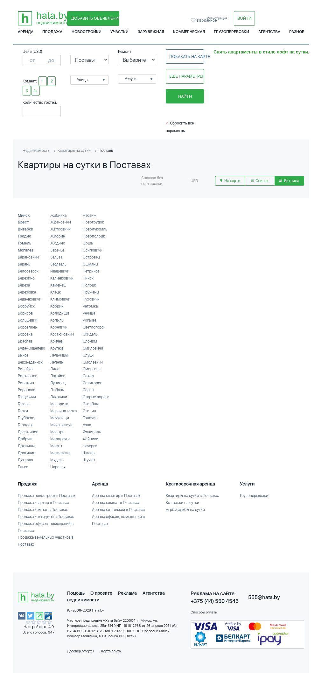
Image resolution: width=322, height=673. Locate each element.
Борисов (25, 313)
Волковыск (27, 376)
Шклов (88, 453)
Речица (89, 313)
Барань (24, 264)
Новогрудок (93, 222)
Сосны (88, 390)
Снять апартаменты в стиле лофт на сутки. (261, 51)
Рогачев (89, 320)
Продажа (52, 32)
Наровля (58, 467)
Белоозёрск (28, 271)
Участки (119, 32)
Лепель (56, 362)
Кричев (56, 341)
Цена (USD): (33, 51)
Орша (88, 243)
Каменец (58, 285)
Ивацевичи (59, 271)
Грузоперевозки (231, 32)
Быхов (23, 355)
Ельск (23, 467)
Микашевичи (61, 425)
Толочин (90, 418)
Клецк (55, 292)
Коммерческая (189, 32)
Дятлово (25, 460)
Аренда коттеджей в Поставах (118, 509)
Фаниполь (92, 432)
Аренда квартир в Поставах (116, 495)
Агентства (269, 32)
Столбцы (91, 404)
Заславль (58, 264)
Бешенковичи (29, 299)
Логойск (57, 376)
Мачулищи (59, 418)
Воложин (26, 383)
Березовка (27, 292)
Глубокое (26, 418)
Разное (296, 32)
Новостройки (87, 32)
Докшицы (26, 446)
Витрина (289, 181)
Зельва (56, 257)
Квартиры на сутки (74, 150)
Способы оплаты (204, 612)
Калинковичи (62, 278)
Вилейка (25, 369)
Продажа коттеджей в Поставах (46, 516)
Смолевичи (93, 362)
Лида (54, 369)
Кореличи (58, 327)
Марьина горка (63, 411)
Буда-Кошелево (31, 348)
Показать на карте (186, 56)
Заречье (57, 250)
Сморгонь (92, 369)
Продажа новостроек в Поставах (46, 495)
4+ (35, 91)
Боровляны (28, 327)
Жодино (57, 243)
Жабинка (58, 215)
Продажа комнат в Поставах (43, 509)
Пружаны (91, 292)
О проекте (101, 593)
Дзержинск (28, 432)
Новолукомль (95, 229)
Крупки (56, 348)
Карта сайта (111, 651)
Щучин (89, 460)
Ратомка (90, 306)
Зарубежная (151, 32)
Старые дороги (96, 397)
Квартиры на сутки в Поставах (192, 495)
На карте (230, 181)
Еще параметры (186, 76)
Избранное (194, 20)
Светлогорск (94, 327)
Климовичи (60, 299)
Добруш (25, 439)
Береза (24, 285)
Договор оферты (80, 651)
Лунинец (58, 383)
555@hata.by (264, 597)
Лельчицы (59, 355)
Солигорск (92, 383)
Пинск (88, 278)
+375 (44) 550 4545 (215, 601)
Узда (87, 425)
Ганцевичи (27, 397)
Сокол (88, 376)
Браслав (25, 341)
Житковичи (60, 229)
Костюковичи (62, 334)
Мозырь (57, 432)
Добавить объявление (95, 18)
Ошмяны (90, 264)
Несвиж (89, 215)
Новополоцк (94, 236)
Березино (26, 278)
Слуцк (88, 355)
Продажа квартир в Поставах (43, 502)
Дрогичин (26, 453)
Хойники (90, 439)
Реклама (127, 593)
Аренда (25, 32)
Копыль (57, 320)
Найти (185, 96)
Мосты (56, 446)
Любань (57, 390)
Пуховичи (91, 299)
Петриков (91, 271)
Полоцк (89, 285)
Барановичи (28, 257)
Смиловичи (93, 348)
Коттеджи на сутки (182, 502)
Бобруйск (26, 306)
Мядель (57, 460)
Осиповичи (92, 250)
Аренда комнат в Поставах (115, 502)
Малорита (59, 404)
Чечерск (90, 446)
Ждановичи (60, 222)
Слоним (90, 341)
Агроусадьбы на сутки (185, 509)
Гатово (24, 404)
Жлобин (57, 236)
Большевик (27, 320)
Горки (23, 411)
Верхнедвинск (30, 362)
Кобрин (57, 306)
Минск (24, 215)
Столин (89, 411)
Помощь (76, 593)
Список (260, 181)
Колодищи (59, 313)
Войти (244, 18)
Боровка (25, 334)
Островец (91, 257)
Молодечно (60, 439)
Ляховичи (58, 397)
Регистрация (217, 18)
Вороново (26, 390)
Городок (25, 425)
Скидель (90, 334)
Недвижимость (36, 150)
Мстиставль (60, 453)
